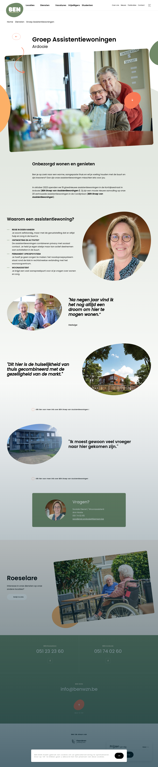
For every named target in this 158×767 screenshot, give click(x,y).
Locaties (30, 5)
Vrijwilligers (74, 5)
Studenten (87, 5)
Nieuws (123, 5)
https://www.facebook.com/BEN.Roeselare (50, 660)
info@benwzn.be (79, 689)
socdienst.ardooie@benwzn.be (88, 518)
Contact (141, 5)
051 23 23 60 (50, 651)
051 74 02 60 (108, 651)
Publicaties (132, 5)
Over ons (115, 5)
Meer (144, 747)
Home (10, 21)
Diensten (44, 5)
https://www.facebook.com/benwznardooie (108, 660)
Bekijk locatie (18, 597)
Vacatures (60, 5)
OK (119, 756)
